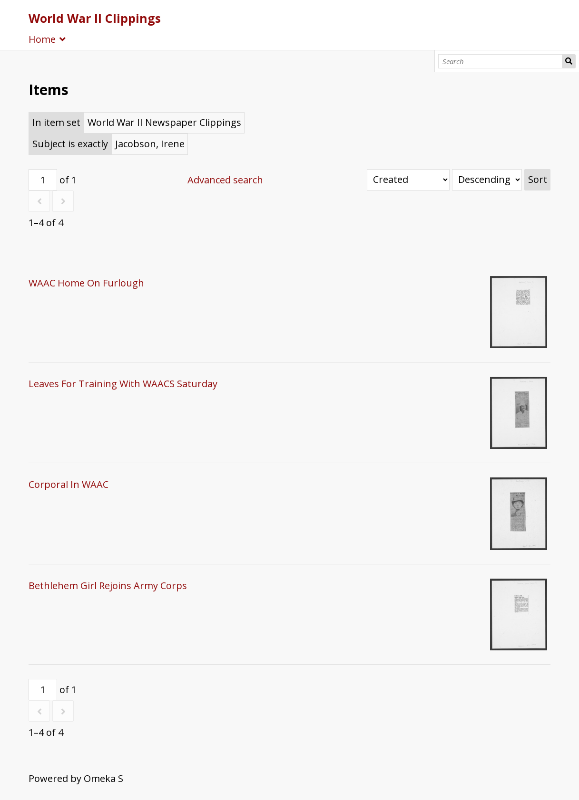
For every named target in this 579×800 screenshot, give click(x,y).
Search (568, 61)
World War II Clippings (95, 18)
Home (42, 39)
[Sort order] (487, 179)
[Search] (500, 61)
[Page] (43, 179)
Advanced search (225, 179)
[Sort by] (408, 179)
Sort (537, 179)
